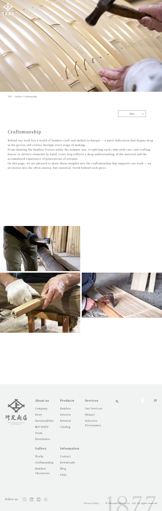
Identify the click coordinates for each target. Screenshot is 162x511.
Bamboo (74, 408)
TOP (10, 96)
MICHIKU (42, 427)
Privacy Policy (91, 503)
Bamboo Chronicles (48, 468)
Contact (73, 456)
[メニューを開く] (157, 6)
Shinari (107, 414)
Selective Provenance (116, 420)
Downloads (76, 462)
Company (41, 408)
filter (132, 113)
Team (38, 433)
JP (150, 6)
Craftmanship (44, 462)
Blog (71, 468)
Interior (73, 414)
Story (38, 414)
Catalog (73, 427)
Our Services (110, 408)
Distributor (42, 439)
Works (39, 456)
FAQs (71, 474)
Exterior (74, 420)
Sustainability (44, 420)
